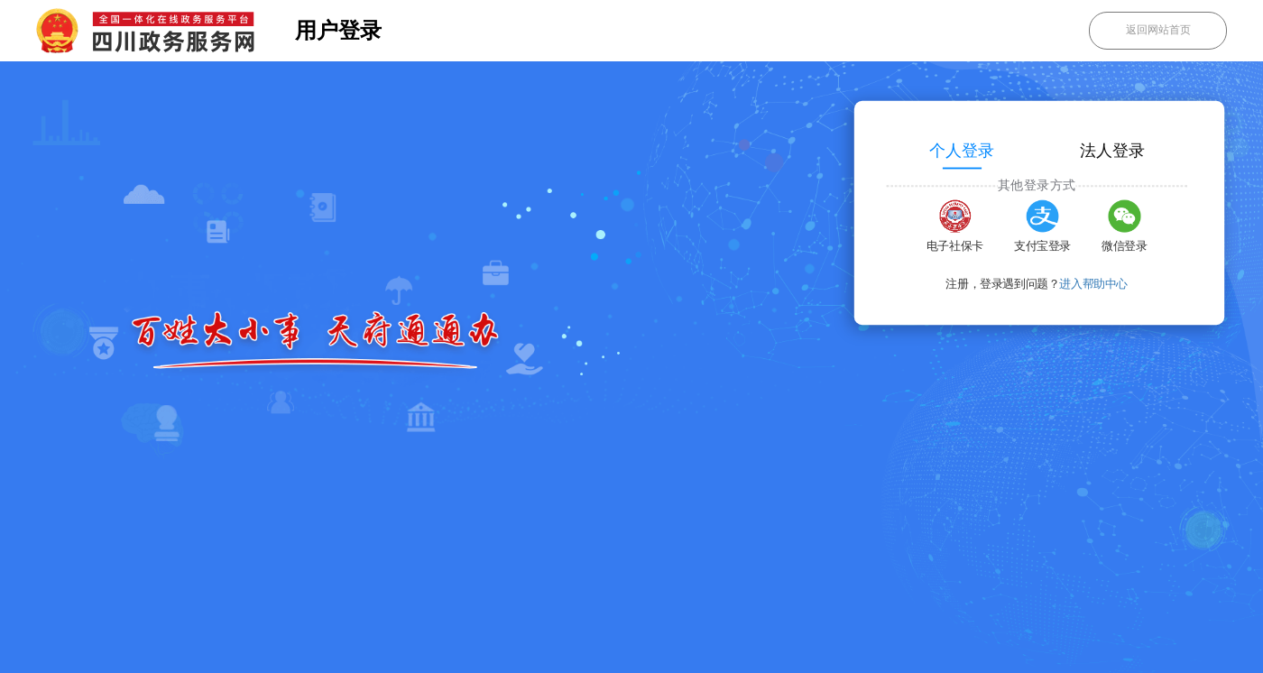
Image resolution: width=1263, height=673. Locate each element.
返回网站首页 (1158, 29)
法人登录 (1112, 151)
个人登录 (961, 151)
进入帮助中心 (1094, 284)
